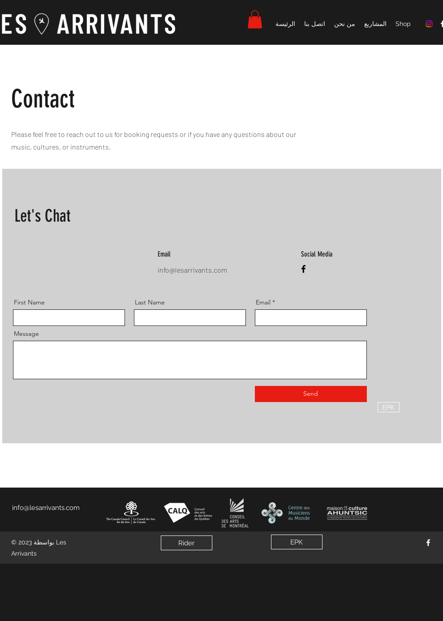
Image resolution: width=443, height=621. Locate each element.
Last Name (150, 302)
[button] (254, 19)
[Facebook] (303, 269)
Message (26, 333)
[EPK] (389, 407)
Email (263, 302)
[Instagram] (429, 23)
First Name (29, 302)
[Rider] (186, 542)
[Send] (311, 394)
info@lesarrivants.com (192, 270)
